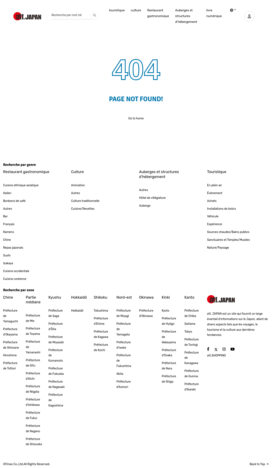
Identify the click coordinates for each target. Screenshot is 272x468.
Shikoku (100, 297)
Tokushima (101, 310)
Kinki (166, 297)
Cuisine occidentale (16, 271)
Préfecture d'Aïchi (33, 376)
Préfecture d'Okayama (10, 331)
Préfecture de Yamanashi (33, 347)
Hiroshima (10, 355)
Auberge (144, 205)
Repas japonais (13, 247)
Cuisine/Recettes (83, 209)
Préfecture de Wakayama (169, 337)
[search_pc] (94, 15)
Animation (78, 185)
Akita (119, 374)
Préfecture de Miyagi (123, 313)
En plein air (214, 185)
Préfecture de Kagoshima (55, 400)
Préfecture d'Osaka (169, 352)
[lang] (233, 10)
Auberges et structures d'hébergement (159, 174)
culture (136, 10)
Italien (7, 193)
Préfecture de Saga (55, 313)
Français (8, 224)
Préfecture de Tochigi (191, 342)
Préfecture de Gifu (33, 363)
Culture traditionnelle (85, 201)
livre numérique (214, 13)
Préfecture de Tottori (10, 365)
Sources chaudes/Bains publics (228, 232)
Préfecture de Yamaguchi (10, 316)
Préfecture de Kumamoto (55, 355)
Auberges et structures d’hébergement (186, 16)
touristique (117, 10)
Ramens (8, 232)
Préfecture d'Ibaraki (191, 386)
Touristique (216, 172)
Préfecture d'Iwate (123, 345)
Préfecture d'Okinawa (146, 313)
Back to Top (259, 464)
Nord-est (124, 297)
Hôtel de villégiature (152, 198)
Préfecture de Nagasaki (56, 384)
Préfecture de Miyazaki (56, 339)
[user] (249, 16)
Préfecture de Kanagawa (191, 358)
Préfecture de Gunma (191, 373)
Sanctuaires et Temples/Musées (228, 240)
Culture (77, 172)
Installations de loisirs (221, 209)
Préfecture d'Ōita (55, 326)
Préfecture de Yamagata (123, 329)
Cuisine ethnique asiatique (21, 185)
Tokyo (188, 331)
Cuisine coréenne (14, 279)
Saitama (189, 324)
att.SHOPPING (216, 355)
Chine (7, 240)
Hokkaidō (79, 297)
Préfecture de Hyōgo (169, 321)
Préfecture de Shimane (11, 345)
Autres (7, 209)
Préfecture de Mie (33, 318)
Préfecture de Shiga (169, 379)
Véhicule (213, 216)
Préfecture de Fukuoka (56, 371)
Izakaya (8, 263)
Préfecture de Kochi (101, 347)
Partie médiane (33, 299)
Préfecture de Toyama (33, 331)
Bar (5, 216)
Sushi (6, 255)
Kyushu (54, 297)
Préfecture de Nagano (33, 428)
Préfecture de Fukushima (123, 361)
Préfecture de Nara (169, 365)
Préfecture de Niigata (33, 389)
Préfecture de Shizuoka (34, 441)
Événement (214, 193)
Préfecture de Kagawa (101, 334)
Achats (211, 201)
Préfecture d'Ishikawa (33, 402)
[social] (208, 349)
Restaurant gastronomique (158, 13)
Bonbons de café (14, 201)
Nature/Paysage (218, 247)
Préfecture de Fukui (33, 415)
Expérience (214, 224)
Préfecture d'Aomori (123, 384)
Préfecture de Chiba (191, 313)
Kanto (189, 297)
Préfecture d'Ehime (101, 321)
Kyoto (165, 310)
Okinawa (146, 297)
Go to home (136, 118)
